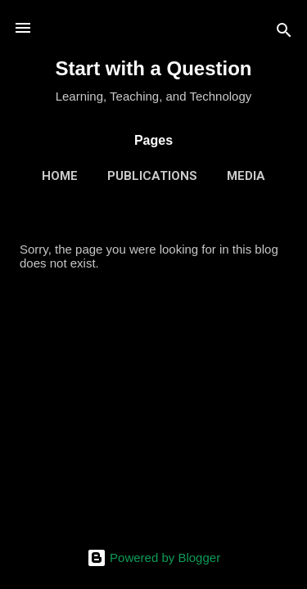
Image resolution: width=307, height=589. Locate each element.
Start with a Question (153, 68)
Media (246, 176)
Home (60, 176)
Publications (152, 176)
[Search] (284, 33)
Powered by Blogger (153, 557)
